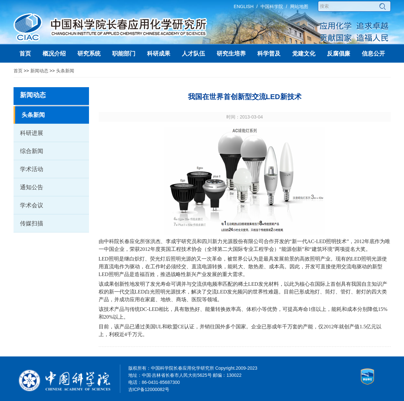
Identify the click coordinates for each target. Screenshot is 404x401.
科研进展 (31, 133)
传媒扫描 (31, 223)
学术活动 (31, 169)
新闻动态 (39, 70)
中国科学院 (272, 6)
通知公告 (31, 187)
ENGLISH (243, 6)
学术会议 (31, 205)
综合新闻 (31, 151)
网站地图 (299, 6)
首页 (18, 70)
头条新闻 (65, 70)
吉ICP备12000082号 (149, 389)
